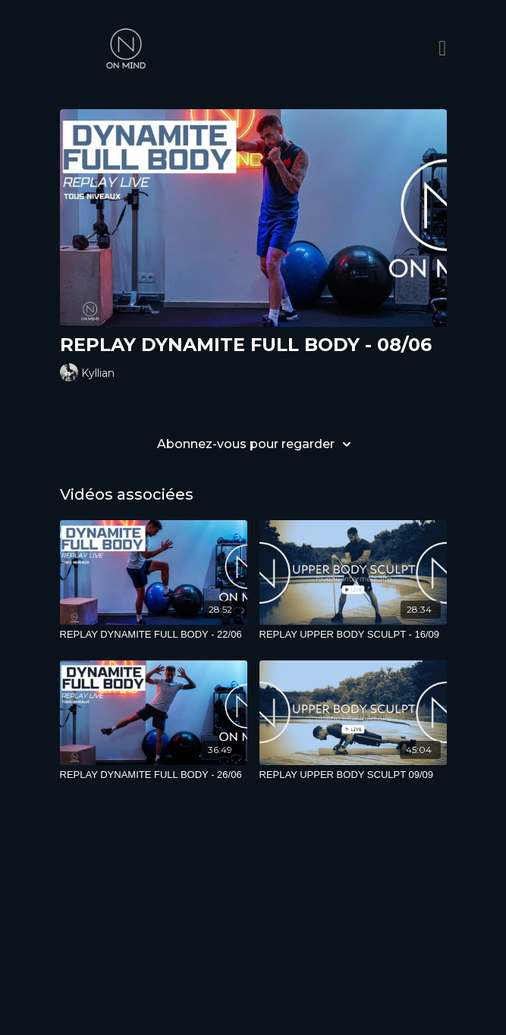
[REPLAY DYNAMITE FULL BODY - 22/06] (153, 634)
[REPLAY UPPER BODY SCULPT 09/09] (353, 775)
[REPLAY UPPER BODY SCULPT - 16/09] (353, 634)
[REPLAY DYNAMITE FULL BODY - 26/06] (153, 775)
